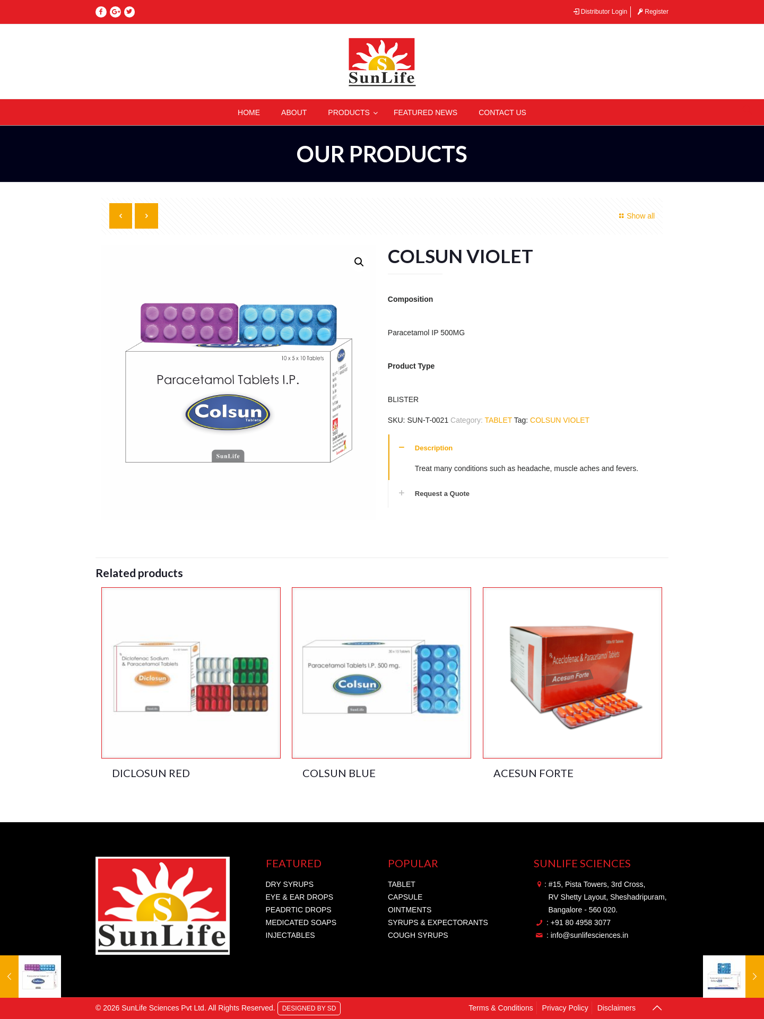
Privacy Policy (565, 1008)
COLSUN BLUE (339, 773)
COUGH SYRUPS (418, 935)
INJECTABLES (290, 935)
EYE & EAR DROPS (300, 897)
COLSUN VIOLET (559, 420)
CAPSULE (405, 897)
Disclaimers (616, 1008)
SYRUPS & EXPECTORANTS (438, 922)
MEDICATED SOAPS (301, 922)
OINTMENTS (409, 909)
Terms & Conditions (500, 1008)
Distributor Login (599, 11)
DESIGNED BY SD (309, 1007)
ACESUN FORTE (533, 773)
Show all (636, 216)
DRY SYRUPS (290, 884)
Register (652, 11)
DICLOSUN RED (151, 773)
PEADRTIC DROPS (299, 909)
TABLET (498, 420)
